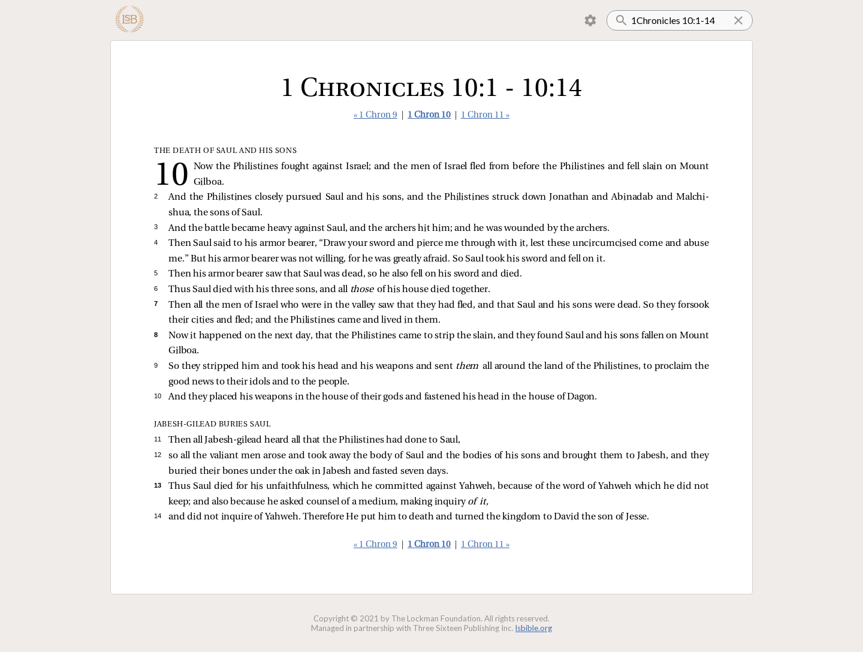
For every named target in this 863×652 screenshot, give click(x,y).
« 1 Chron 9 (375, 115)
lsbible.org (533, 628)
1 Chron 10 (429, 115)
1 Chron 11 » (485, 115)
